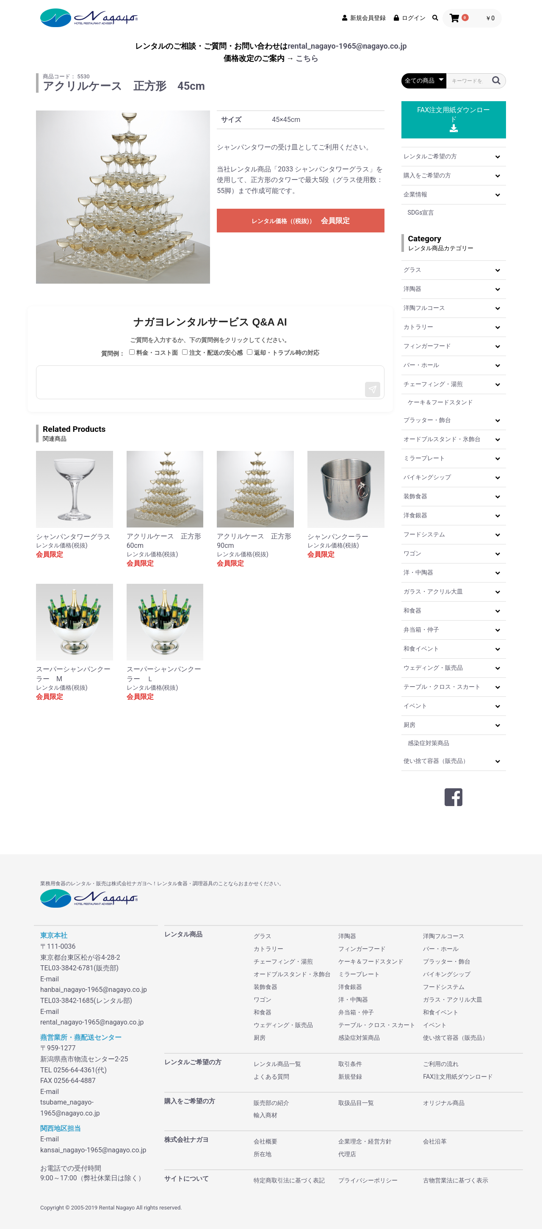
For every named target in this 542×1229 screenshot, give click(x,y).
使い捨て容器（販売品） (436, 760)
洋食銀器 (415, 515)
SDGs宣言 (421, 212)
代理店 (347, 1154)
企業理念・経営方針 (365, 1141)
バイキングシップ (427, 477)
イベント (415, 705)
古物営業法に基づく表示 (455, 1180)
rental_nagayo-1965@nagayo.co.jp (347, 45)
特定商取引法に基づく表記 (289, 1180)
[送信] (372, 389)
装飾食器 (415, 496)
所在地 (262, 1154)
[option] (123, 197)
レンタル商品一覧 (277, 1064)
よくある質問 (271, 1076)
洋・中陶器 (418, 572)
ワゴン (412, 553)
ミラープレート (424, 458)
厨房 (409, 724)
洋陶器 (412, 288)
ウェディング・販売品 (433, 667)
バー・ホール (421, 365)
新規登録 (350, 1076)
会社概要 (265, 1141)
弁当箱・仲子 (421, 629)
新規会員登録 (363, 17)
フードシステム (424, 534)
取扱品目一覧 (356, 1102)
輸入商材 (265, 1115)
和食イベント (421, 648)
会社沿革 (435, 1141)
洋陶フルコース (424, 307)
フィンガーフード (427, 345)
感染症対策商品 (428, 743)
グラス (412, 269)
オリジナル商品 (444, 1102)
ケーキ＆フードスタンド (440, 402)
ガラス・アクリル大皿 (433, 591)
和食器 (412, 610)
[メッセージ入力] (210, 382)
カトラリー (418, 326)
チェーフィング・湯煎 (433, 384)
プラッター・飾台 (427, 420)
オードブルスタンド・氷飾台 (442, 439)
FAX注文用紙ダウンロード (453, 119)
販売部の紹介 (271, 1102)
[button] (497, 157)
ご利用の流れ (441, 1064)
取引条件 (350, 1064)
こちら (307, 58)
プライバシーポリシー (368, 1180)
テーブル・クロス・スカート (442, 686)
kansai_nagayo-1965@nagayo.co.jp (93, 1150)
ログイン (409, 17)
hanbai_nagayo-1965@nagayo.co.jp (93, 990)
